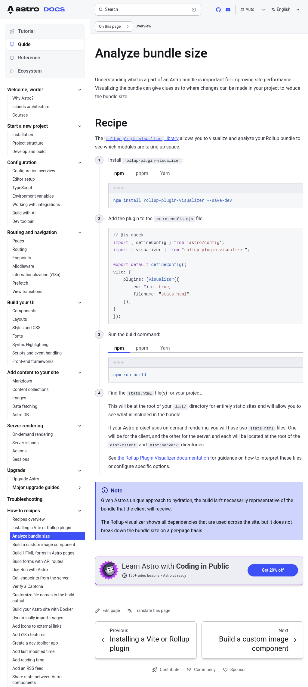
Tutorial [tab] (22, 31)
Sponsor (234, 669)
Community (201, 669)
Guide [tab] (20, 44)
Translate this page (148, 610)
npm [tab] (119, 173)
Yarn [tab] (165, 173)
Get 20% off (273, 570)
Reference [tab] (25, 58)
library (141, 138)
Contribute (165, 669)
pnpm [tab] (142, 173)
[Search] (148, 10)
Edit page (107, 610)
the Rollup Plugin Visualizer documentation (163, 458)
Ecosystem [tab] (26, 71)
